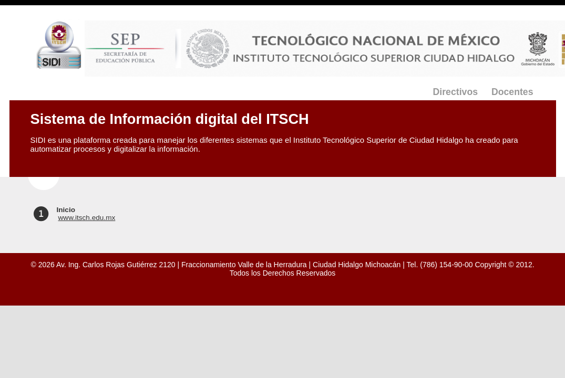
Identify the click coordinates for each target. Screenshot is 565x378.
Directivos (455, 92)
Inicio (66, 210)
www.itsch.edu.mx (87, 218)
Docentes (512, 92)
